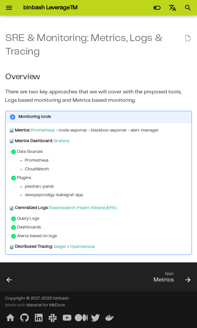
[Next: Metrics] (171, 279)
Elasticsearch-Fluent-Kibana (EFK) (83, 208)
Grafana (61, 141)
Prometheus (43, 130)
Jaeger (60, 247)
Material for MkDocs (45, 305)
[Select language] (172, 7)
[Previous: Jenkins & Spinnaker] (9, 279)
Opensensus (82, 247)
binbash (61, 298)
